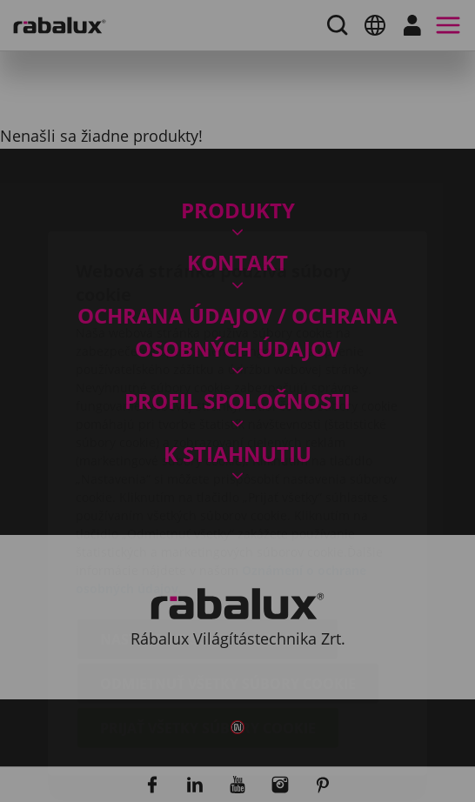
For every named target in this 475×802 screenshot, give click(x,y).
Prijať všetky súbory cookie (208, 625)
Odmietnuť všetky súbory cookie (228, 581)
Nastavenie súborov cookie (207, 536)
